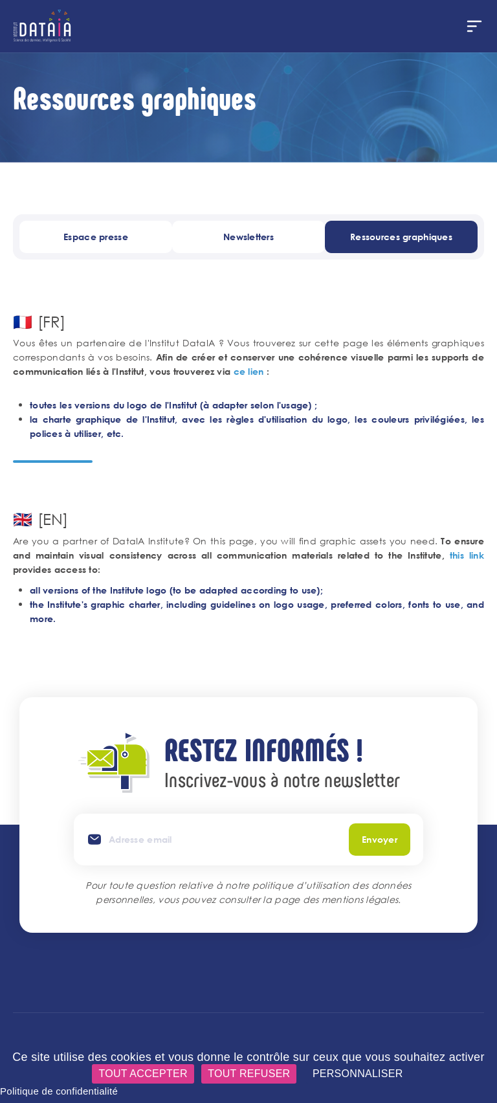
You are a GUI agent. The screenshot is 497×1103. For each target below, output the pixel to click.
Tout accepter (142, 1073)
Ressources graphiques (401, 236)
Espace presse (95, 236)
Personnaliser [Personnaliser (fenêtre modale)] (358, 1073)
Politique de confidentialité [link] (59, 1091)
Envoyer (379, 839)
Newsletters (248, 236)
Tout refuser (249, 1073)
